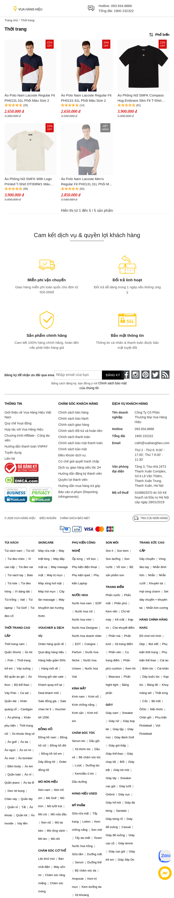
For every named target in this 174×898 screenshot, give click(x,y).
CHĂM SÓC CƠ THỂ (52, 850)
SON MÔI (112, 542)
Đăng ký (113, 375)
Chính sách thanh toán (74, 437)
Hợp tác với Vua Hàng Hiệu (24, 429)
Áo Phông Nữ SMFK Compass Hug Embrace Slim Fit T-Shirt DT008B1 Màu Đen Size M (141, 98)
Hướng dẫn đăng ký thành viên (80, 473)
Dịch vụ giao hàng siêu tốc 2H (79, 467)
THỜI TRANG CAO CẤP (17, 632)
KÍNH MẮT (79, 688)
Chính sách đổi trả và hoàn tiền (80, 431)
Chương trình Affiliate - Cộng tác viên (27, 438)
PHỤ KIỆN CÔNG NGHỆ (84, 546)
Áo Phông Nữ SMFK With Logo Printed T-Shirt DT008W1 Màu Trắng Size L (28, 182)
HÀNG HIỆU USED (84, 793)
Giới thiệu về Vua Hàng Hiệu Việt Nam (28, 415)
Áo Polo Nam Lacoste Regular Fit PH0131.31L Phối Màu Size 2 (30, 97)
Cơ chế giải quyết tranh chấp (78, 461)
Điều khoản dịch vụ (72, 455)
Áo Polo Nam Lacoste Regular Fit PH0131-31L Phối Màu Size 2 (86, 97)
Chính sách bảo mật (72, 449)
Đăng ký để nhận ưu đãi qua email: (26, 375)
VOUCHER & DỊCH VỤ (51, 632)
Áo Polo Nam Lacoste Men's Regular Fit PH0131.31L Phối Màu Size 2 (87, 182)
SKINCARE (46, 542)
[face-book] (125, 375)
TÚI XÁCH (11, 542)
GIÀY (109, 704)
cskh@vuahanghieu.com (152, 443)
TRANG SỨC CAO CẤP (151, 546)
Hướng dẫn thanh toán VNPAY (26, 446)
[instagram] (135, 375)
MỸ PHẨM (78, 805)
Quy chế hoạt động (18, 423)
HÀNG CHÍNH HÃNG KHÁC (153, 623)
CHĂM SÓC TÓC (83, 732)
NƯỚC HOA (80, 595)
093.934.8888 (121, 6)
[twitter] (155, 375)
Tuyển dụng (13, 452)
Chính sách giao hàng (73, 424)
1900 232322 (124, 11)
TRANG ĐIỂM (115, 587)
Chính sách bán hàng (73, 412)
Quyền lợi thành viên (72, 480)
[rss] (165, 375)
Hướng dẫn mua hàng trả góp (79, 486)
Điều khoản (48, 518)
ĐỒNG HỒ (45, 729)
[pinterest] (145, 375)
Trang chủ (11, 20)
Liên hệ (10, 458)
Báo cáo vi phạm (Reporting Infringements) (78, 494)
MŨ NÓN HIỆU (48, 781)
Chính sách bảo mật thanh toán (80, 443)
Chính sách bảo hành (73, 418)
